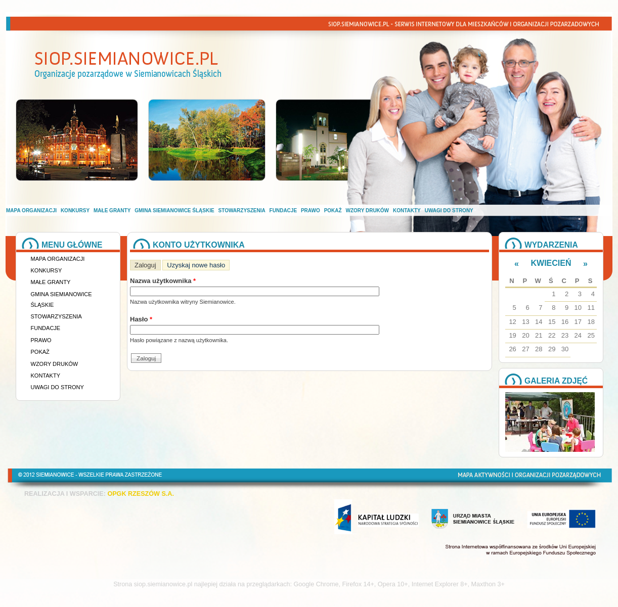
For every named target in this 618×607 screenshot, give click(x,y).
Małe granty (112, 210)
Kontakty (407, 210)
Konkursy (75, 210)
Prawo (310, 210)
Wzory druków (367, 210)
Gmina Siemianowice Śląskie (174, 210)
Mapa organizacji (31, 210)
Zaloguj (148, 265)
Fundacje (283, 210)
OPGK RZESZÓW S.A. (140, 493)
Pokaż (333, 210)
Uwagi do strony (449, 210)
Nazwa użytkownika (163, 281)
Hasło (141, 319)
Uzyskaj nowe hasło (196, 265)
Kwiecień (551, 263)
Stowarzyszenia (242, 210)
